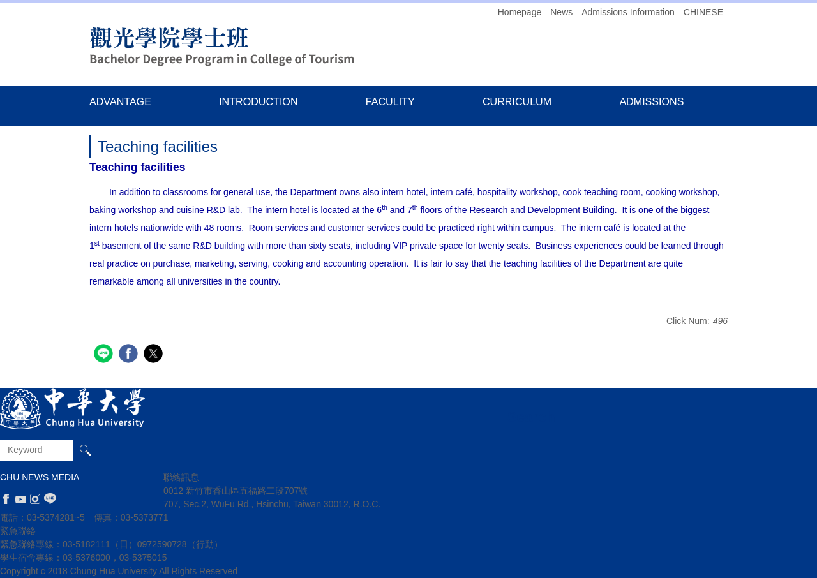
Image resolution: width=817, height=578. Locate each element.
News (561, 12)
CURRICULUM (517, 101)
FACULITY (390, 101)
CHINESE (703, 12)
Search (85, 450)
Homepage (520, 12)
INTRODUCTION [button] (258, 101)
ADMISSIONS (651, 101)
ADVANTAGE (120, 101)
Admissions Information (628, 12)
